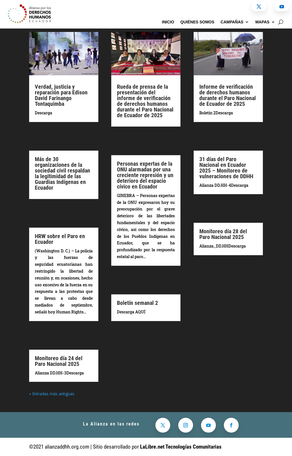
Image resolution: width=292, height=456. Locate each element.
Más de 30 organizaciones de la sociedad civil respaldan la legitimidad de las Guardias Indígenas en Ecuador (62, 173)
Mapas (262, 22)
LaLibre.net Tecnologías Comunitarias (181, 446)
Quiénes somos (197, 22)
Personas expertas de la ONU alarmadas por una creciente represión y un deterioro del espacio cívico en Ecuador (145, 175)
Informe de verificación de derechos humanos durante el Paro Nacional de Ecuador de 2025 (227, 95)
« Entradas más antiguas (51, 393)
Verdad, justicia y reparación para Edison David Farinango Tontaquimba (61, 95)
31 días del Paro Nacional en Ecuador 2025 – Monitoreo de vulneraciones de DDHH (226, 168)
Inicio (168, 22)
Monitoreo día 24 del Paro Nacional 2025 (58, 361)
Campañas (232, 22)
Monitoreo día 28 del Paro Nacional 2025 (223, 234)
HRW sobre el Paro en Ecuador (60, 239)
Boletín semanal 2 (137, 302)
